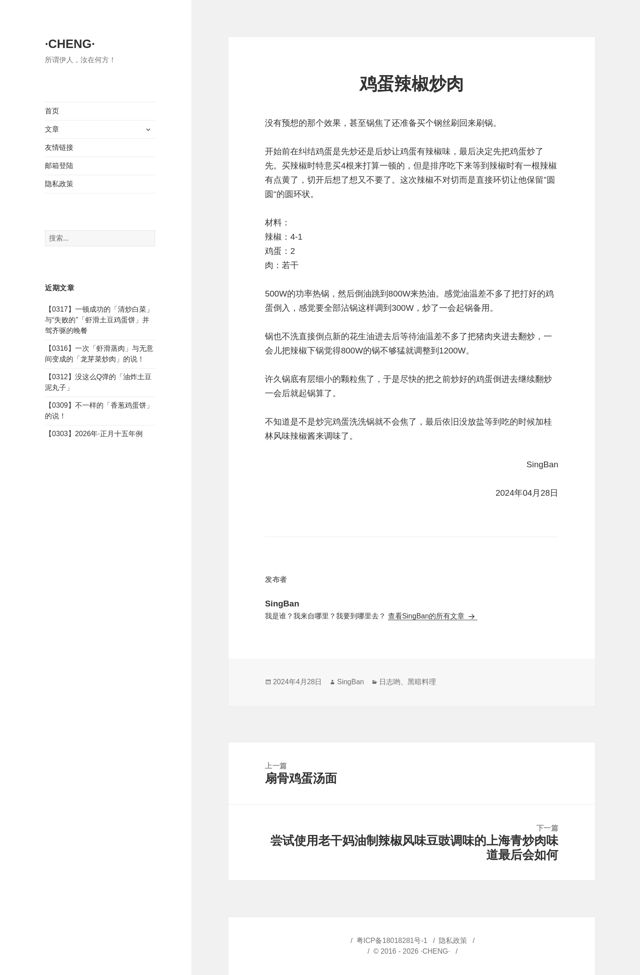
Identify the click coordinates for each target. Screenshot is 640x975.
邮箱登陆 (59, 165)
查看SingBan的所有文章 (427, 616)
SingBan (350, 682)
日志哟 (389, 682)
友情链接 (59, 147)
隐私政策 (59, 184)
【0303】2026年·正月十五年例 (94, 433)
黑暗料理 (422, 682)
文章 (52, 129)
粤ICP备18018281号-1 (392, 940)
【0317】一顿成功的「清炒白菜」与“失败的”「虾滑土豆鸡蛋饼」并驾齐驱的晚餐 (99, 319)
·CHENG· (70, 44)
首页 (52, 111)
